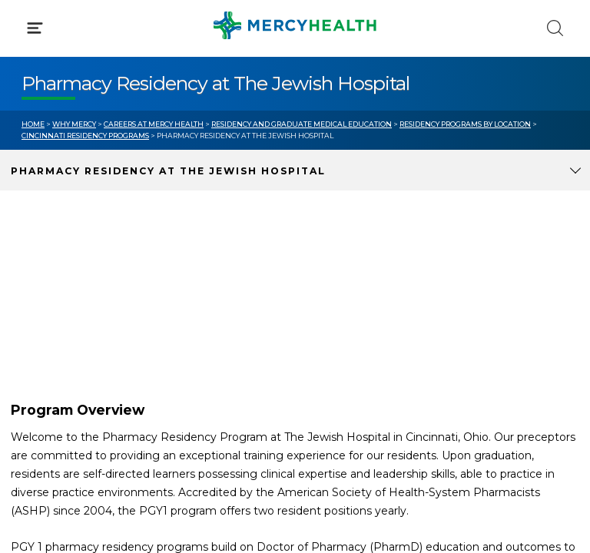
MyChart (340, 322)
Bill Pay (42, 322)
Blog (329, 294)
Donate (337, 352)
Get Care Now (60, 294)
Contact (43, 352)
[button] (295, 77)
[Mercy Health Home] (29, 24)
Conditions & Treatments (92, 144)
